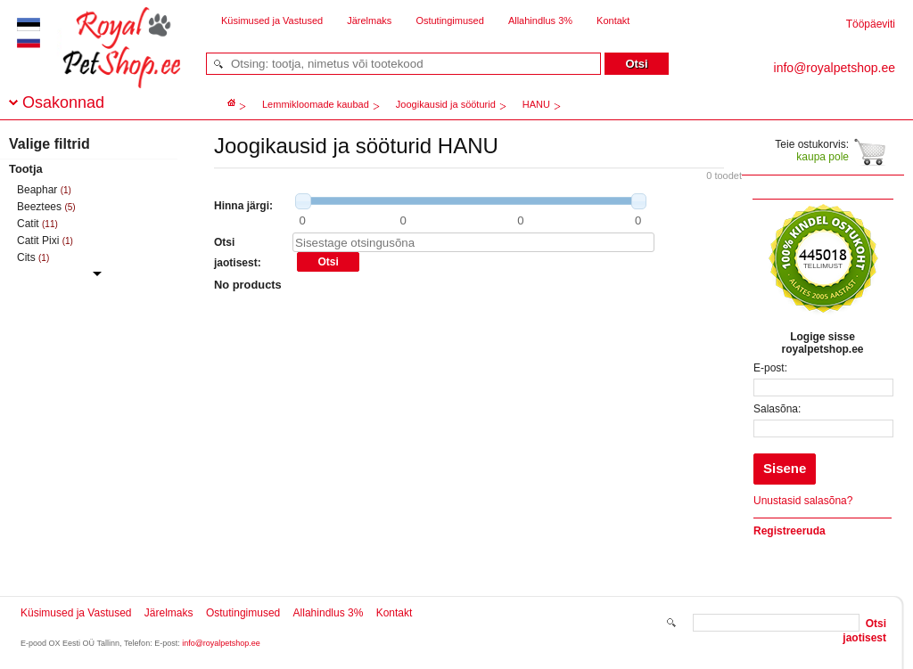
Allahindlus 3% (540, 20)
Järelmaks (369, 20)
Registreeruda (789, 531)
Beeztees (39, 206)
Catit (28, 223)
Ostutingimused (449, 20)
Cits (26, 257)
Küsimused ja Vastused (272, 20)
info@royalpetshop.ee (221, 643)
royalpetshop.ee (100, 62)
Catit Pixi (38, 240)
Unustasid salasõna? (802, 500)
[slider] (303, 201)
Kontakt (612, 20)
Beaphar (37, 190)
